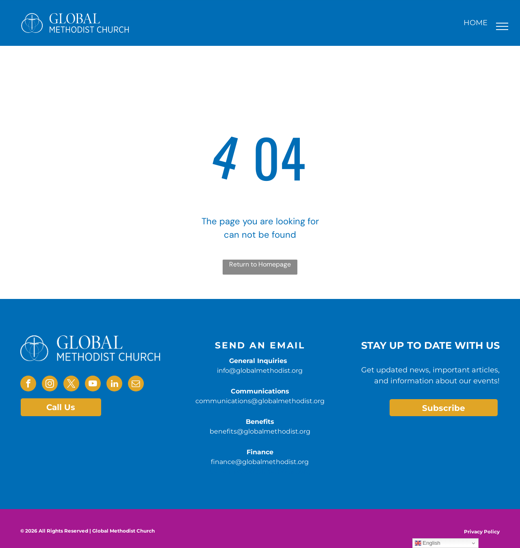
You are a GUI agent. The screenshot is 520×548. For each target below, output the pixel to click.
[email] (136, 384)
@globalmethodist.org (273, 471)
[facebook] (28, 384)
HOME (476, 22)
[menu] (502, 26)
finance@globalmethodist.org (260, 462)
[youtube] (93, 384)
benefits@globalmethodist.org (260, 431)
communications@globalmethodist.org (260, 401)
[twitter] (71, 384)
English (427, 543)
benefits (223, 471)
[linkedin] (114, 384)
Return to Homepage (260, 264)
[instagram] (50, 384)
